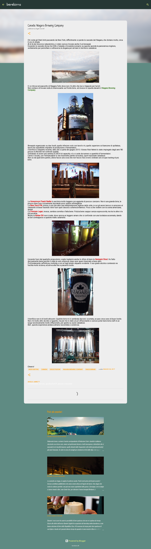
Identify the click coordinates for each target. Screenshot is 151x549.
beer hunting (34, 369)
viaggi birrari (90, 369)
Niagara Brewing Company (73, 369)
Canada (44, 369)
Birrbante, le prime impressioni (56, 476)
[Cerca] (24, 4)
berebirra (14, 4)
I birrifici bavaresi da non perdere (56, 436)
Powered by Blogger (75, 541)
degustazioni (55, 369)
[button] (29, 33)
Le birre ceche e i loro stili (54, 516)
